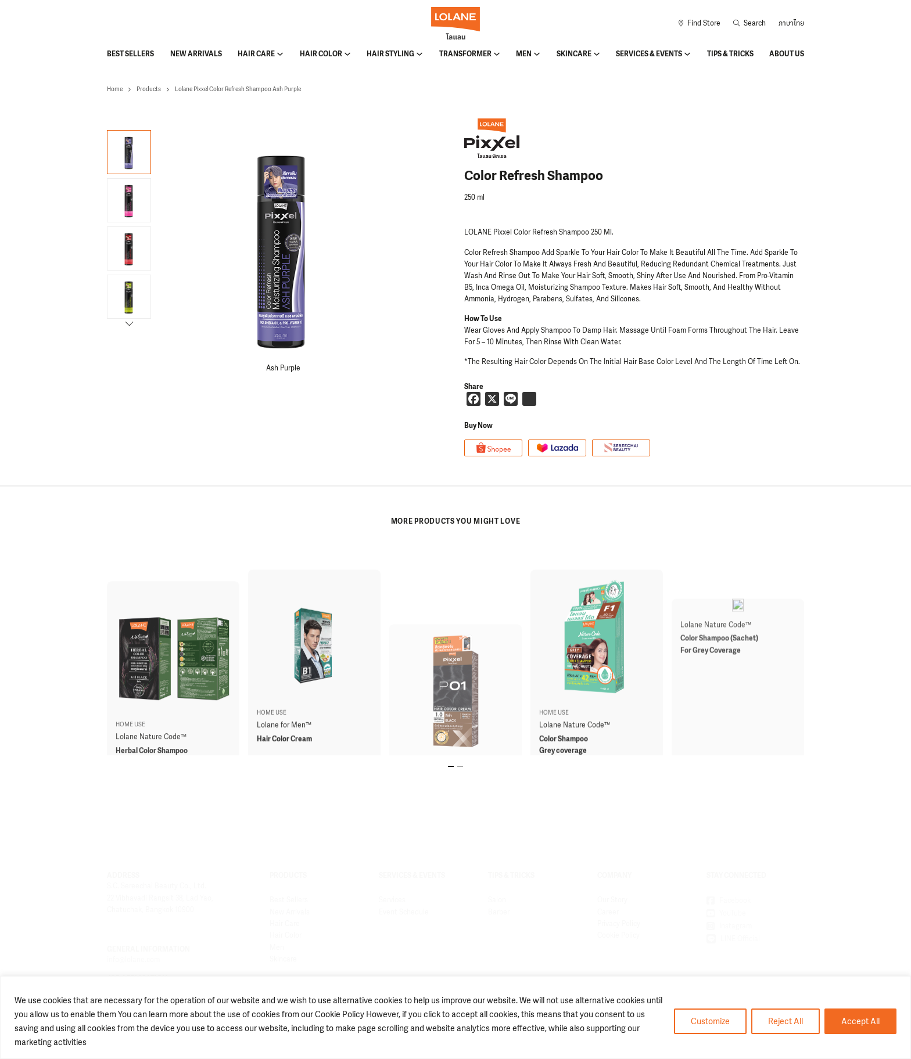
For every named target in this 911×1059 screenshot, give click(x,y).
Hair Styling (390, 54)
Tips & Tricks (730, 54)
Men (524, 54)
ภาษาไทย (791, 23)
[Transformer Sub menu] (496, 54)
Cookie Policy (618, 935)
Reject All (785, 1021)
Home (115, 89)
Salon (497, 900)
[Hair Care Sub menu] (280, 54)
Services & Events (649, 54)
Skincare (574, 54)
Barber (499, 912)
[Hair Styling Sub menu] (419, 54)
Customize (710, 1021)
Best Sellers (130, 54)
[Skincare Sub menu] (596, 54)
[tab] (451, 766)
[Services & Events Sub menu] (687, 54)
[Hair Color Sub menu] (347, 54)
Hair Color (321, 54)
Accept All (860, 1021)
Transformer (465, 54)
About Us (786, 54)
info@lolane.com (133, 960)
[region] (455, 1017)
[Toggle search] (749, 23)
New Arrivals (196, 54)
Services (392, 900)
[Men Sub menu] (536, 54)
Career (608, 912)
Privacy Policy (618, 924)
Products (149, 89)
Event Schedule (404, 912)
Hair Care (256, 54)
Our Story (612, 900)
